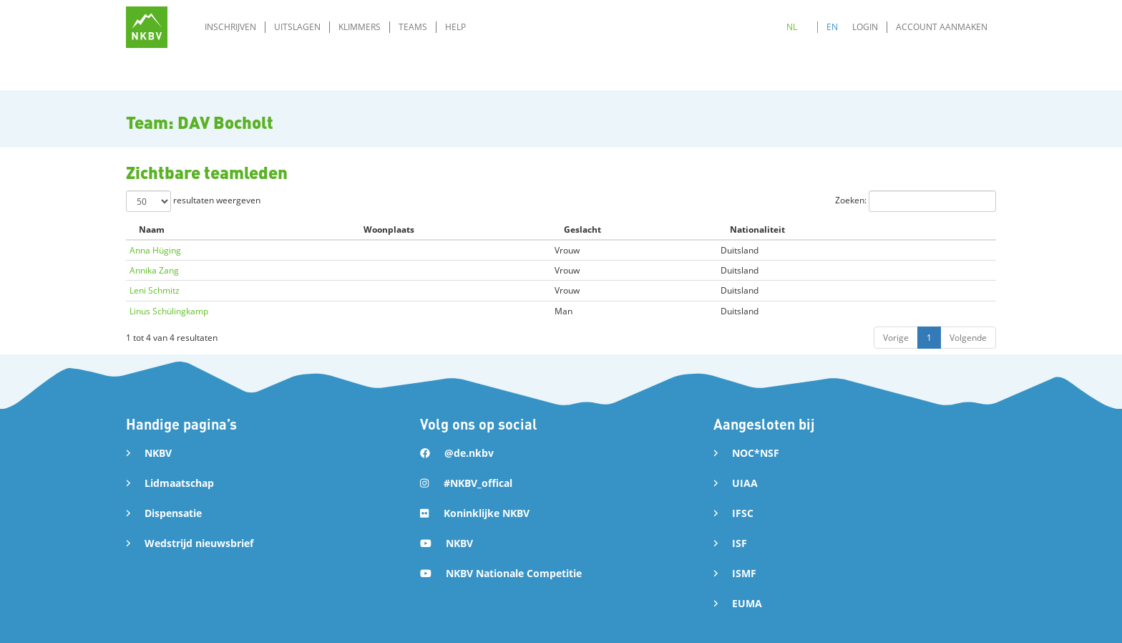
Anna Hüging (155, 250)
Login (865, 27)
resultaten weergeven (193, 201)
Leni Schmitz (155, 290)
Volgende (968, 338)
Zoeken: (915, 201)
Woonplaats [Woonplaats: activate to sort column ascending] (389, 229)
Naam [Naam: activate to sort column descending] (152, 229)
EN (832, 27)
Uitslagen (297, 27)
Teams (413, 27)
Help (455, 27)
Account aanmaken (941, 27)
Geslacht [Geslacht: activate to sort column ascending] (582, 229)
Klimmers (359, 27)
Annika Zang (154, 270)
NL (791, 27)
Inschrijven (230, 27)
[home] (146, 27)
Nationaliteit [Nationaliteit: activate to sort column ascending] (757, 229)
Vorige (896, 338)
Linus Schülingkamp (169, 311)
